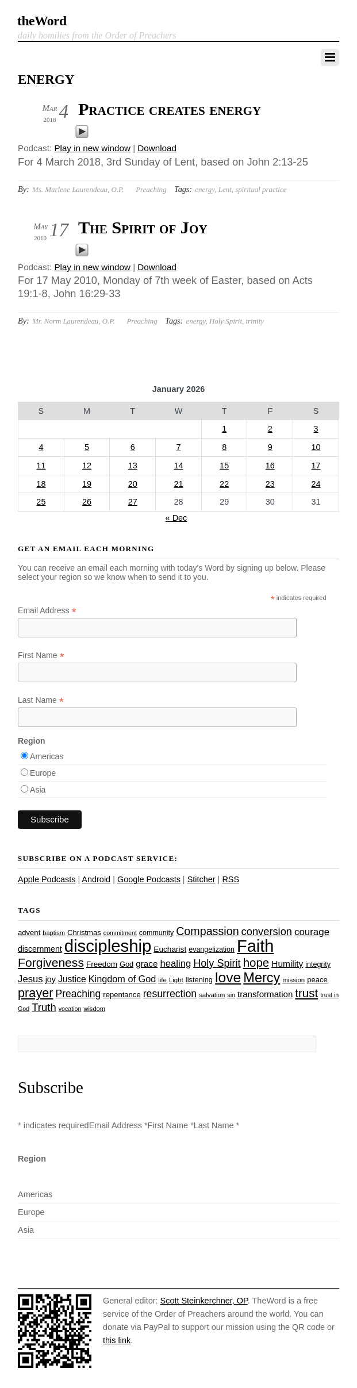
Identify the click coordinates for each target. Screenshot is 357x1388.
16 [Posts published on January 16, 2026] (270, 465)
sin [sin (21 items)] (231, 994)
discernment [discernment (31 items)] (40, 948)
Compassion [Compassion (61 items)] (207, 931)
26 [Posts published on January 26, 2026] (86, 501)
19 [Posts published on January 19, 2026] (86, 484)
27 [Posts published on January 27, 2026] (132, 501)
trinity (254, 321)
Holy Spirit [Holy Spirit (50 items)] (216, 963)
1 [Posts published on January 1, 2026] (224, 428)
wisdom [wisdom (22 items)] (94, 1008)
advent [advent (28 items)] (29, 932)
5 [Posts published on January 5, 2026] (87, 447)
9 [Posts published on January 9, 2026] (270, 447)
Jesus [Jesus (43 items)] (30, 979)
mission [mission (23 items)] (293, 979)
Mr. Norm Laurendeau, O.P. (73, 321)
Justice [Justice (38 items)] (72, 979)
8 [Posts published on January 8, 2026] (224, 447)
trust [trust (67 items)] (306, 992)
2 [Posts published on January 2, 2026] (270, 428)
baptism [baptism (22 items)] (54, 932)
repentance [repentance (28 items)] (121, 994)
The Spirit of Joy (143, 227)
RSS (230, 879)
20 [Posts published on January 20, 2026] (132, 484)
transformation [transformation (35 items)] (265, 994)
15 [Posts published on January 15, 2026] (224, 465)
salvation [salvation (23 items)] (212, 994)
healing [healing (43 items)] (175, 963)
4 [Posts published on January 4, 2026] (41, 447)
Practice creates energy (169, 109)
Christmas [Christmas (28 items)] (84, 932)
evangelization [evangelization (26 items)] (212, 949)
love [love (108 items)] (228, 977)
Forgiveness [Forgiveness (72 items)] (51, 962)
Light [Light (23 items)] (176, 979)
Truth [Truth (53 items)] (44, 1007)
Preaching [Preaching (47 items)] (78, 993)
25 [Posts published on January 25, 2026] (40, 501)
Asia (37, 789)
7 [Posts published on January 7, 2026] (178, 447)
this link (116, 1340)
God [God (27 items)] (126, 964)
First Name (41, 655)
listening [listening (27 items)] (199, 979)
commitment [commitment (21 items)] (120, 932)
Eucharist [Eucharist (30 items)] (169, 949)
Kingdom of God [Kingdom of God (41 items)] (122, 979)
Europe (43, 773)
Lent (225, 189)
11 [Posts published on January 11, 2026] (40, 465)
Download (156, 148)
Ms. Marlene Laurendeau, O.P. (78, 189)
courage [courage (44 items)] (311, 931)
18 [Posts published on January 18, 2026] (40, 484)
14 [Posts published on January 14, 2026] (178, 465)
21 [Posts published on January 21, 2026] (178, 484)
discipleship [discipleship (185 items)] (108, 945)
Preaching (151, 189)
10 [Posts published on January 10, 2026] (316, 447)
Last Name (41, 700)
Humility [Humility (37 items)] (287, 963)
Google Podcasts (149, 879)
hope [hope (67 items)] (256, 962)
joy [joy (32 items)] (50, 979)
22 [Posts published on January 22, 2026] (224, 484)
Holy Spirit (225, 321)
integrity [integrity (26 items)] (318, 964)
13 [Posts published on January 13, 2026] (132, 465)
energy (204, 189)
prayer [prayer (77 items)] (35, 993)
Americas (46, 756)
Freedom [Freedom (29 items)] (101, 964)
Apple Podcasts (46, 879)
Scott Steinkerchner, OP (204, 1300)
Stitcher (201, 879)
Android (96, 879)
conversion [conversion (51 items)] (266, 931)
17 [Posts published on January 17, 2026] (316, 465)
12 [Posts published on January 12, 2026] (86, 465)
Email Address (47, 610)
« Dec (176, 517)
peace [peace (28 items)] (317, 979)
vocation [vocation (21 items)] (70, 1008)
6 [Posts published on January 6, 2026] (132, 447)
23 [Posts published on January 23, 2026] (270, 484)
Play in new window (92, 148)
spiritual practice (260, 189)
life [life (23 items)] (162, 979)
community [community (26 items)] (156, 933)
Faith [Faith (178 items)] (255, 946)
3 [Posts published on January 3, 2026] (316, 428)
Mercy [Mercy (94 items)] (261, 977)
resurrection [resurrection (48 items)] (170, 993)
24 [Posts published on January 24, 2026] (316, 484)
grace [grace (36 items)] (147, 963)
